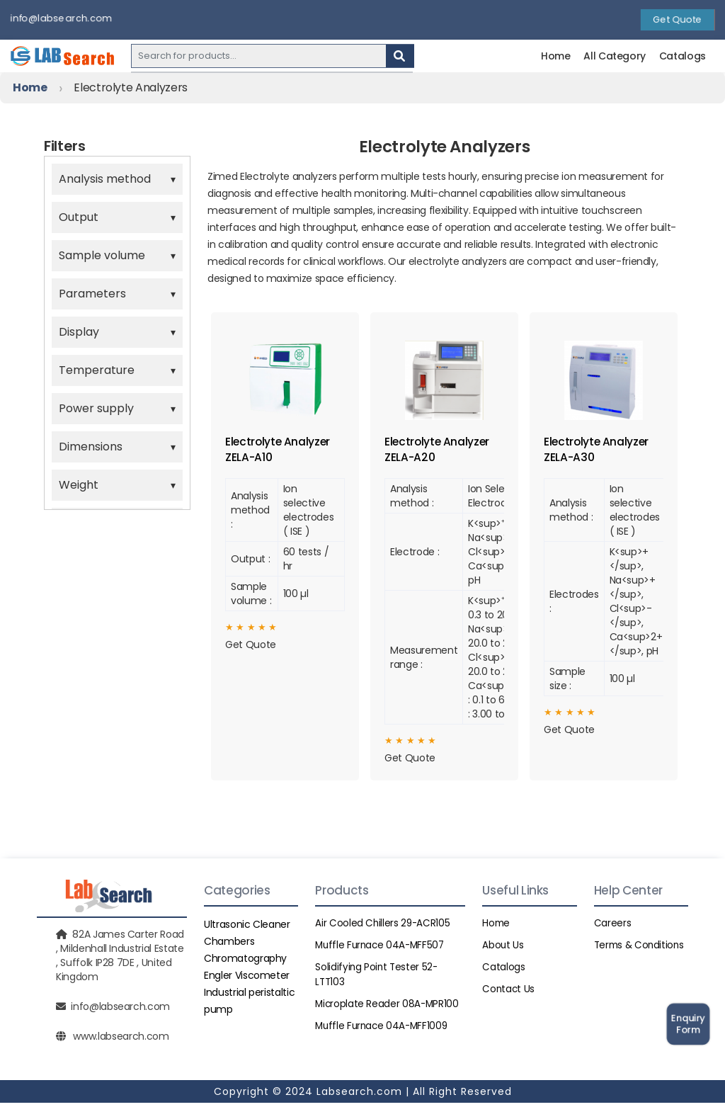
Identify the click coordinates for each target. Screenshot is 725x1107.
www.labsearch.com (121, 1040)
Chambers (229, 945)
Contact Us (509, 993)
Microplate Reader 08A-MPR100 (388, 1008)
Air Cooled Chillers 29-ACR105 (383, 927)
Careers (613, 927)
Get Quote (677, 20)
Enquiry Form (688, 1024)
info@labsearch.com (61, 18)
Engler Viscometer (247, 979)
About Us (503, 949)
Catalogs (682, 56)
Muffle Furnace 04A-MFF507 (382, 949)
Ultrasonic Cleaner (247, 928)
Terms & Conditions (641, 949)
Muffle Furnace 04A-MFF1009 (383, 1030)
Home (556, 56)
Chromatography (245, 962)
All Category (614, 56)
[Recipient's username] (259, 56)
